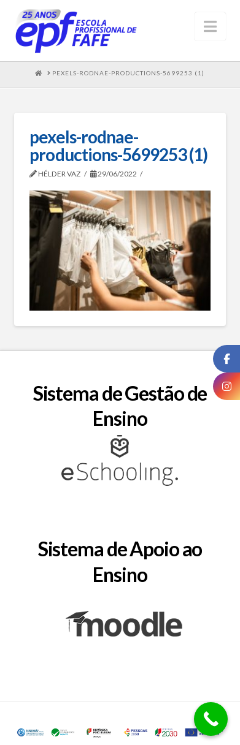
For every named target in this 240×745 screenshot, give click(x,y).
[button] (210, 26)
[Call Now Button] (211, 719)
